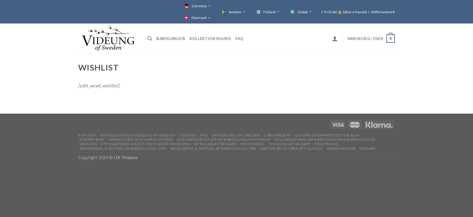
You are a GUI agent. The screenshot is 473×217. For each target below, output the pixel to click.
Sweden (235, 12)
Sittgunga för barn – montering (229, 144)
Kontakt (87, 135)
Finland (269, 12)
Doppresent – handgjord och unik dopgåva (126, 139)
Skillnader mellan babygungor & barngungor (324, 139)
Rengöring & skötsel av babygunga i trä (213, 148)
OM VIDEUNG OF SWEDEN (235, 135)
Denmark (199, 17)
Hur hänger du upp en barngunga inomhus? (224, 139)
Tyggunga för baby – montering (303, 144)
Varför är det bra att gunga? (291, 148)
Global (302, 12)
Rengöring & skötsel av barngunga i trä (123, 148)
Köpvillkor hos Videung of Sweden (137, 135)
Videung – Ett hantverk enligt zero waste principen (135, 144)
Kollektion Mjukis (210, 38)
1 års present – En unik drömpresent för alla (311, 135)
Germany (199, 6)
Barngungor (341, 148)
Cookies (187, 135)
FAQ (239, 38)
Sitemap (367, 148)
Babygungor (170, 38)
